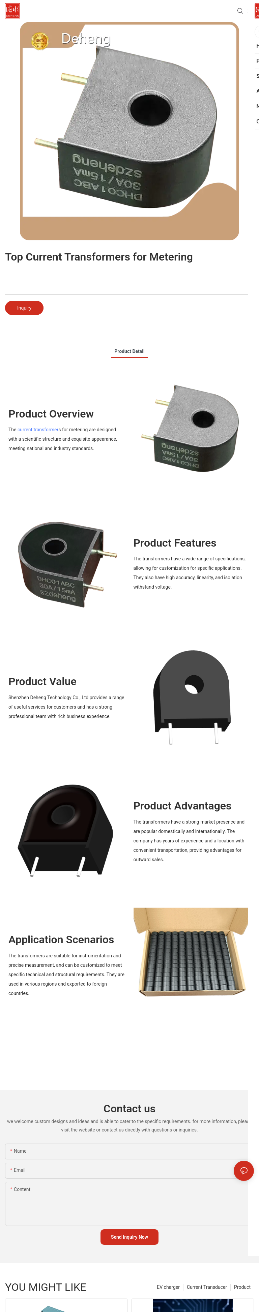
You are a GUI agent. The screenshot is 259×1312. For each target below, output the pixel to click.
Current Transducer (207, 1287)
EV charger (168, 1287)
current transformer (38, 429)
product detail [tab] (129, 351)
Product (242, 1287)
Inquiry (24, 308)
